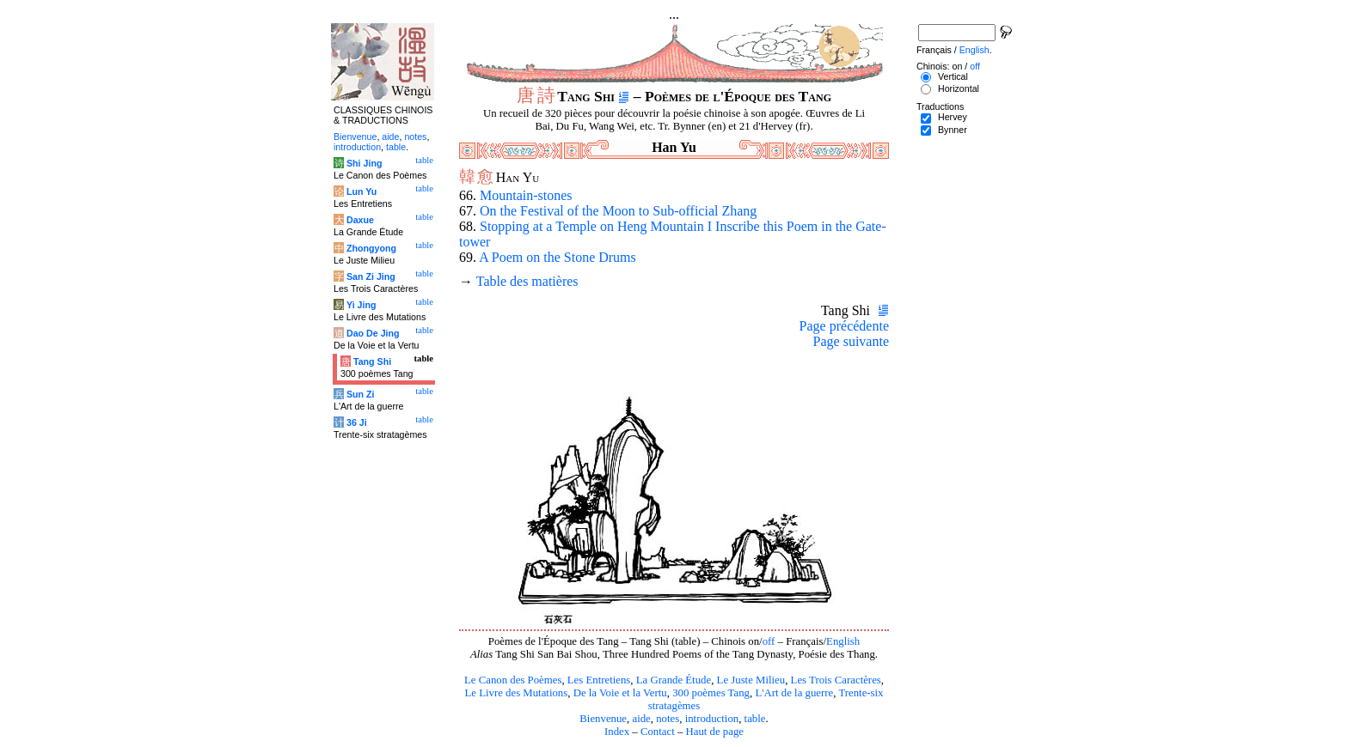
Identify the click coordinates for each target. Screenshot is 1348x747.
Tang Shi (372, 361)
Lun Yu (361, 191)
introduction (712, 719)
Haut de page (715, 732)
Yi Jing (361, 305)
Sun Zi (360, 394)
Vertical (953, 76)
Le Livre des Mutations (515, 693)
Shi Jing (364, 163)
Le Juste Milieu (751, 680)
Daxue (360, 220)
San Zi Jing (370, 276)
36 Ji (356, 422)
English (843, 641)
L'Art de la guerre (794, 693)
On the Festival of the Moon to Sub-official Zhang (618, 210)
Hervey (952, 117)
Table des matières (527, 281)
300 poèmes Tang (711, 693)
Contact (657, 732)
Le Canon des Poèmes (512, 680)
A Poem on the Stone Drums (557, 257)
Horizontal (958, 88)
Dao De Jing (373, 333)
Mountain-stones (526, 195)
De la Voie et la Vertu (620, 693)
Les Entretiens (599, 680)
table (755, 719)
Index (616, 732)
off (769, 641)
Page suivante (851, 341)
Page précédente (844, 326)
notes (667, 719)
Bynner (952, 130)
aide (641, 719)
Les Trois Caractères (836, 680)
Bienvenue (603, 719)
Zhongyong (371, 248)
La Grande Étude (673, 680)
